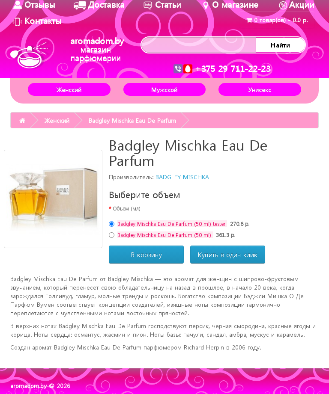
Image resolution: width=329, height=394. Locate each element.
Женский (69, 89)
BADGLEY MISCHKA (182, 177)
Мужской (164, 89)
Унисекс (259, 89)
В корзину (146, 254)
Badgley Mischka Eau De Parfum (132, 120)
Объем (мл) (127, 208)
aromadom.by (97, 49)
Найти (280, 45)
